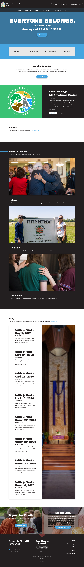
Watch (53, 113)
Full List (37, 154)
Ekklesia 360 (42, 561)
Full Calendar (35, 130)
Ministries (46, 10)
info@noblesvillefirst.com (16, 550)
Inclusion (16, 295)
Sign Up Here (21, 525)
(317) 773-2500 (14, 552)
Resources (57, 10)
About (20, 10)
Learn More (42, 77)
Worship (28, 10)
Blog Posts (54, 321)
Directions (12, 548)
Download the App (63, 527)
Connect (37, 10)
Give (65, 10)
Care (14, 200)
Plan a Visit (42, 35)
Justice (15, 248)
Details (61, 113)
